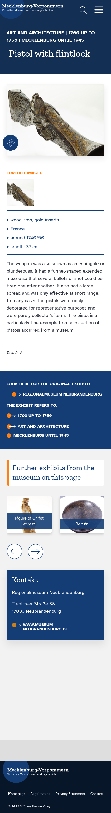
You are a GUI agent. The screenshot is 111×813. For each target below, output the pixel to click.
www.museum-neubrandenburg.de (41, 627)
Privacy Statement (70, 794)
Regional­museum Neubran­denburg (58, 394)
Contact (96, 794)
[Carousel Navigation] (55, 551)
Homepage (17, 794)
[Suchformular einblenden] (83, 10)
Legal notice (40, 794)
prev (14, 551)
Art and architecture (35, 33)
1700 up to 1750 (30, 415)
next (36, 551)
